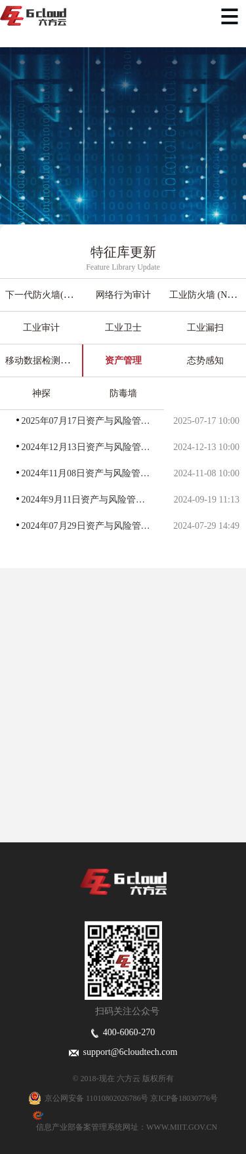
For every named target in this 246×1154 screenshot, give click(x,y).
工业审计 (41, 328)
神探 (41, 393)
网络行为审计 (123, 295)
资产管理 (123, 360)
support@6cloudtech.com (123, 1052)
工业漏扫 (205, 328)
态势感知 (205, 360)
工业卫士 (123, 328)
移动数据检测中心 (42, 360)
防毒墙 (123, 393)
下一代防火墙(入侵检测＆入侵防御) (77, 295)
